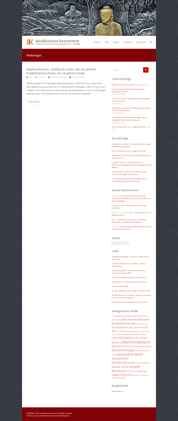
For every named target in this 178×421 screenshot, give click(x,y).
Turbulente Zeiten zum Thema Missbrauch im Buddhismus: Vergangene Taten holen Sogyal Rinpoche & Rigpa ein (131, 165)
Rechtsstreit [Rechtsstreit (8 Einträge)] (119, 350)
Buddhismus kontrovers (58, 40)
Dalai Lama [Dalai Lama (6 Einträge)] (127, 319)
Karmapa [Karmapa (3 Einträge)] (124, 335)
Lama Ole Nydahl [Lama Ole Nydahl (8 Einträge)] (122, 337)
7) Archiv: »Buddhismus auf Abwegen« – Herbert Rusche (131, 291)
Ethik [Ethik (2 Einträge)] (117, 332)
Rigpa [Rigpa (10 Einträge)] (130, 350)
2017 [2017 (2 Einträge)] (113, 316)
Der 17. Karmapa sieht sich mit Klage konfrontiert (129, 127)
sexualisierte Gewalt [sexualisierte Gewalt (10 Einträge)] (130, 354)
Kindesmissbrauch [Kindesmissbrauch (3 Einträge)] (135, 335)
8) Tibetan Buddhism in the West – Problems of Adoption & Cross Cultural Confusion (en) (131, 296)
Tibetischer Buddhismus (58, 77)
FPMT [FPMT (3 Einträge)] (126, 331)
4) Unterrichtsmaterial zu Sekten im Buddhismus (129, 278)
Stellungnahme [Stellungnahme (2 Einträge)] (136, 375)
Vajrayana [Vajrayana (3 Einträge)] (121, 378)
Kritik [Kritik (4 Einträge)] (144, 334)
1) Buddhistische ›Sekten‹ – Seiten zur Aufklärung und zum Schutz (130, 258)
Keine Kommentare (78, 77)
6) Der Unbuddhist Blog (120, 287)
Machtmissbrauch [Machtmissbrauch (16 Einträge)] (136, 342)
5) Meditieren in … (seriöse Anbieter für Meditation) (129, 282)
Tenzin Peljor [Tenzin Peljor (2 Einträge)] (144, 375)
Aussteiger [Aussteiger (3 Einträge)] (128, 316)
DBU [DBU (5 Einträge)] (135, 319)
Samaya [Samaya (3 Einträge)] (137, 351)
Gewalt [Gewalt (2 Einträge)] (141, 332)
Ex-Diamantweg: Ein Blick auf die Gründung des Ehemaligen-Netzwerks (128, 90)
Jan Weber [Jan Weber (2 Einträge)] (118, 335)
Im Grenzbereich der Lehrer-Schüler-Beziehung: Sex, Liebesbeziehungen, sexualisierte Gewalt (130, 119)
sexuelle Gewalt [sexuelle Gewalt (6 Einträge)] (120, 366)
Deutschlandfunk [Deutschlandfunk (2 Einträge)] (142, 324)
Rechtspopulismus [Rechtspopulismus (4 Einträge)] (143, 346)
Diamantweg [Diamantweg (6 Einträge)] (118, 327)
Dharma (98, 42)
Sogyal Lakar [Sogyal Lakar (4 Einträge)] (141, 371)
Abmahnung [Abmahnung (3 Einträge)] (119, 316)
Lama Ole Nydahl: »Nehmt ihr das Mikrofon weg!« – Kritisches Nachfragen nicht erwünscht (129, 173)
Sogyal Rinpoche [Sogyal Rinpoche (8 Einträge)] (121, 374)
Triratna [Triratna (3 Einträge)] (114, 378)
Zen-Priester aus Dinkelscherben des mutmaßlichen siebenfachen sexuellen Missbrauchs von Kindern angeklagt (131, 198)
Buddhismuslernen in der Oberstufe (124, 85)
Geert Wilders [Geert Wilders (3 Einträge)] (133, 331)
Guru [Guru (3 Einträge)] (144, 331)
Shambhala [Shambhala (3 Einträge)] (132, 371)
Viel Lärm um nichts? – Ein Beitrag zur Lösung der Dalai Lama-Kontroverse (131, 100)
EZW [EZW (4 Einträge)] (122, 331)
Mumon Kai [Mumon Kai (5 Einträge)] (129, 346)
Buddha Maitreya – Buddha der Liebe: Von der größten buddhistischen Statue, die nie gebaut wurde (61, 71)
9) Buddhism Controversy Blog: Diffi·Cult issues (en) (129, 302)
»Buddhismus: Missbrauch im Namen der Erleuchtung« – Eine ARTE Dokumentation (131, 109)
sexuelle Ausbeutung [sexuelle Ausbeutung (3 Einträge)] (142, 363)
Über (107, 42)
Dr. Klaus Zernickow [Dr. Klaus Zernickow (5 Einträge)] (134, 327)
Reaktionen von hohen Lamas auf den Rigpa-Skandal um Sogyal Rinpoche (131, 157)
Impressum (128, 42)
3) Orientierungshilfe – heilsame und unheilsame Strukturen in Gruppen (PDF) (128, 272)
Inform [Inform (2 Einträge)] (149, 332)
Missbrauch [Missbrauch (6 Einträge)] (118, 346)
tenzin (31, 77)
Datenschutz (141, 42)
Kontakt (116, 42)
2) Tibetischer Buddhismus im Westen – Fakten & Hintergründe (129, 265)
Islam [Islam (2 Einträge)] (113, 335)
